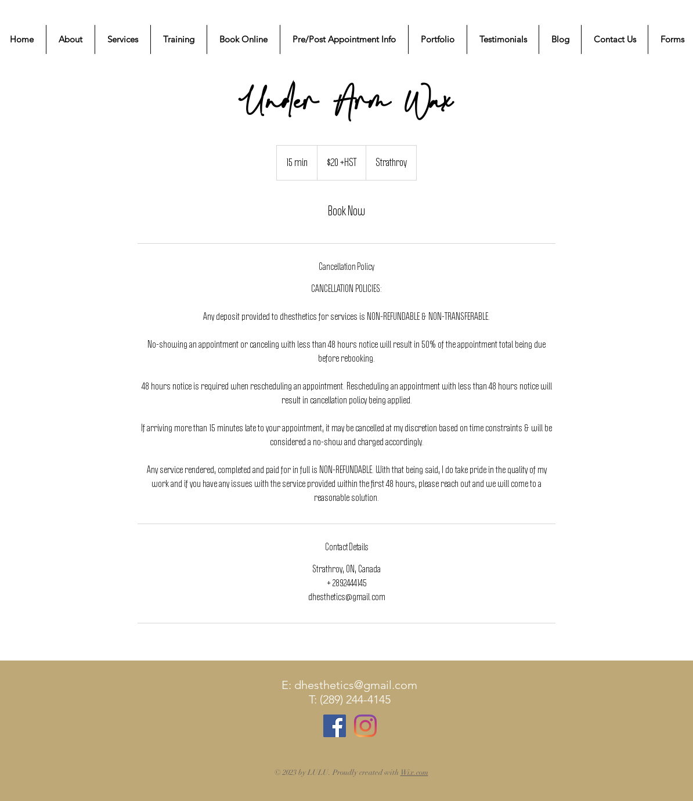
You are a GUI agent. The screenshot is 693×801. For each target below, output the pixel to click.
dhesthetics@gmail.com (355, 685)
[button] (122, 39)
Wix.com (414, 772)
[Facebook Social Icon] (334, 726)
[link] (346, 212)
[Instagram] (365, 726)
